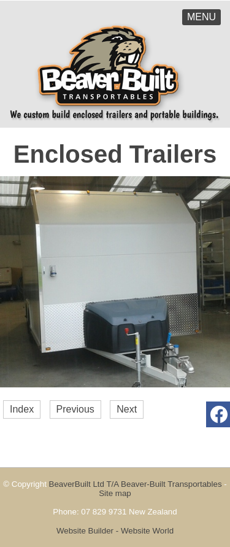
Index (22, 409)
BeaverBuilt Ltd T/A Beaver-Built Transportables (135, 484)
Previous (75, 409)
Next (127, 409)
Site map (115, 493)
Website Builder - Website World (115, 530)
